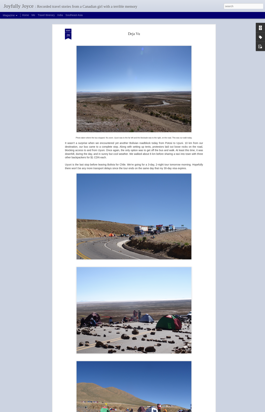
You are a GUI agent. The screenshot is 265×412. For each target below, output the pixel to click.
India (60, 15)
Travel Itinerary (46, 15)
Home (25, 15)
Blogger (140, 410)
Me (33, 15)
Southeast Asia (74, 15)
